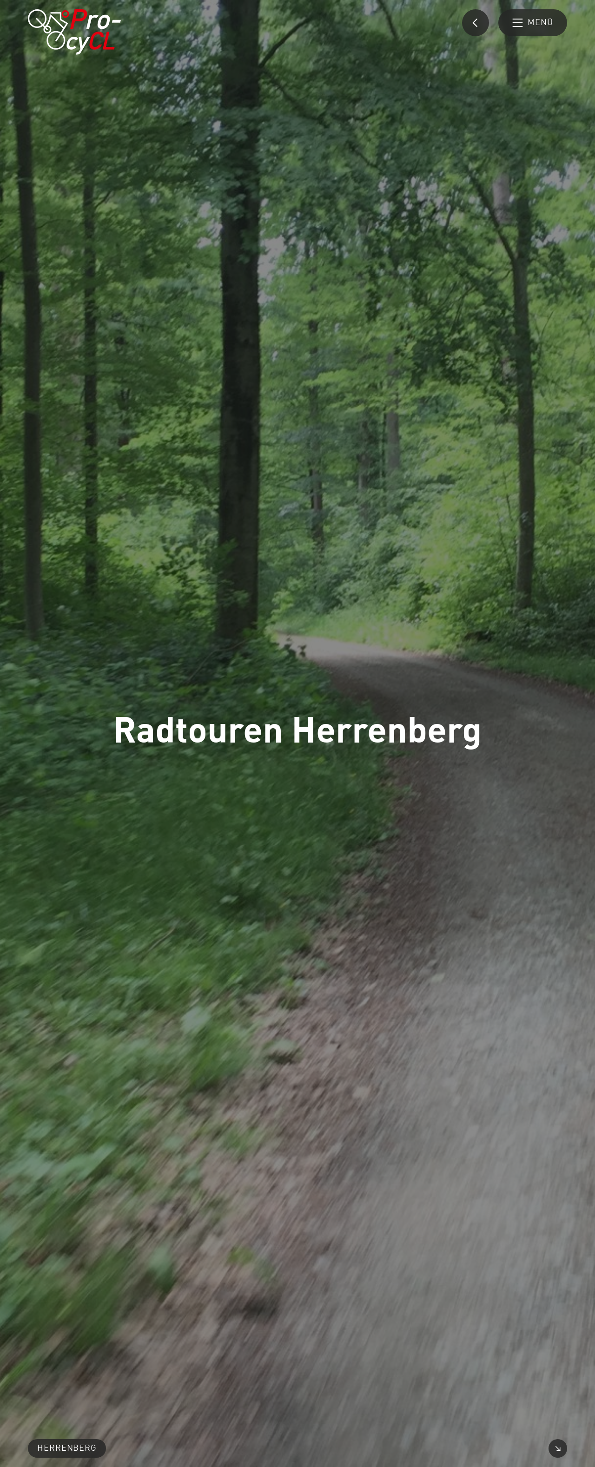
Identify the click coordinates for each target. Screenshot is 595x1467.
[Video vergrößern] (558, 1448)
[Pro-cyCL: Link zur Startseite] (74, 32)
